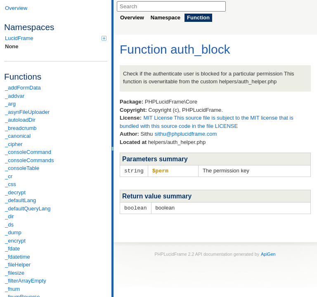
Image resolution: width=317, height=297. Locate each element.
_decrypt (15, 192)
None (12, 46)
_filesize (14, 273)
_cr (8, 176)
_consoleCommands (29, 160)
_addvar (14, 96)
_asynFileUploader (27, 112)
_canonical (18, 136)
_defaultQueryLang (28, 208)
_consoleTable (22, 168)
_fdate (12, 248)
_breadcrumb (21, 128)
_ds (9, 225)
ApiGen (268, 253)
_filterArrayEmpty (25, 281)
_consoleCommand (28, 152)
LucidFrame (55, 38)
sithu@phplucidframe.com (186, 134)
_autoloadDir (20, 120)
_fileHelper (18, 265)
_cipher (14, 144)
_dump (13, 232)
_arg (10, 104)
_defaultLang (20, 200)
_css (10, 184)
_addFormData (23, 88)
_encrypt (15, 241)
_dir (9, 216)
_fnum (12, 289)
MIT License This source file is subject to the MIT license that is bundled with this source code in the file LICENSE (206, 122)
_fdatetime (17, 257)
